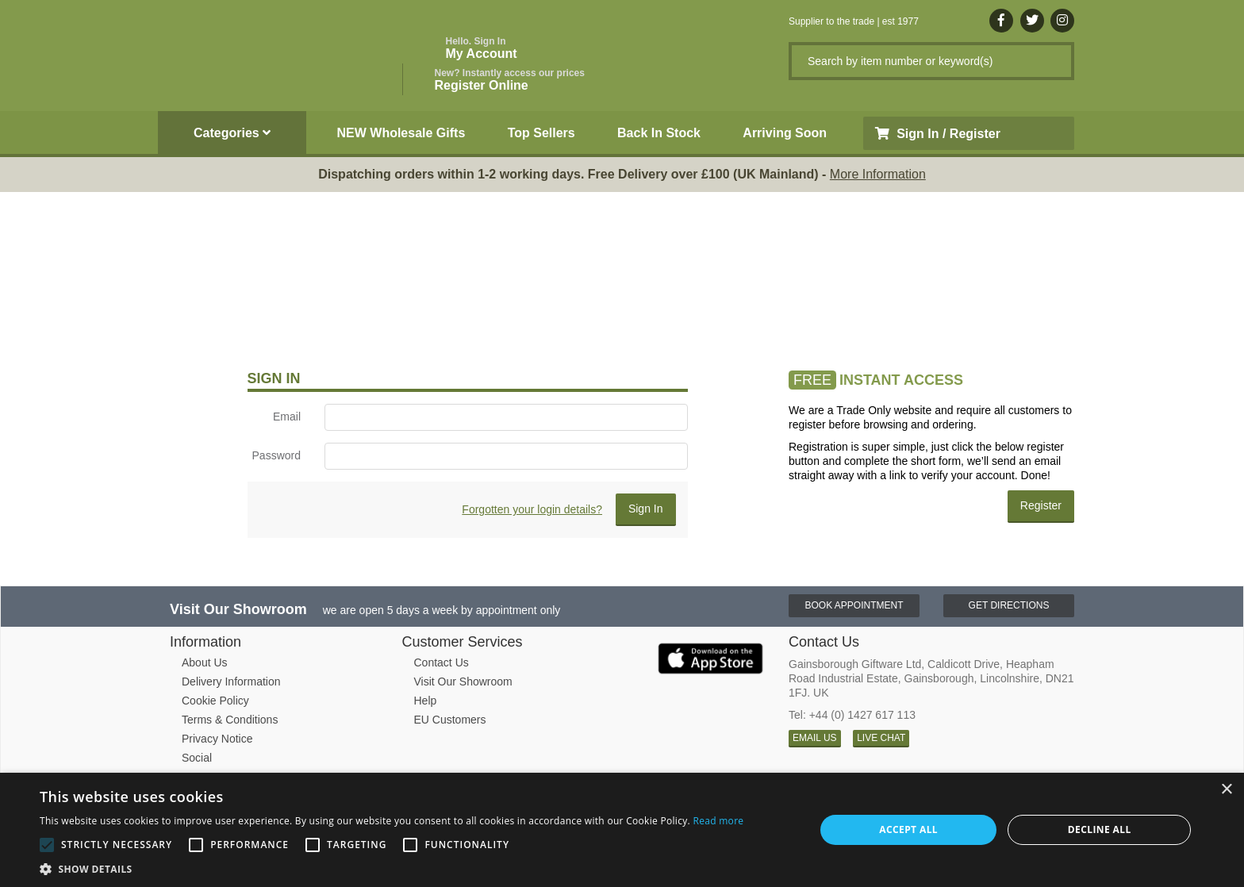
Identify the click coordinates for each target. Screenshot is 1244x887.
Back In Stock (659, 133)
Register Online (510, 79)
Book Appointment (853, 605)
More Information (878, 174)
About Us (205, 662)
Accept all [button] (908, 829)
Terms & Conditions (230, 719)
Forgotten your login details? (532, 509)
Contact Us (441, 662)
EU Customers (450, 719)
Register (1041, 505)
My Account (481, 48)
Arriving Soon (785, 133)
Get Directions (1009, 605)
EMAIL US (815, 737)
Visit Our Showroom (463, 681)
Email (287, 416)
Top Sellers (541, 133)
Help (425, 700)
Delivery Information (231, 681)
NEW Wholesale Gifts (401, 133)
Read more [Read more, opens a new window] (718, 820)
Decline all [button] (1099, 829)
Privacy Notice (217, 738)
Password (276, 455)
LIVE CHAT (881, 737)
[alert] (622, 830)
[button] (391, 868)
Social (197, 757)
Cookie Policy (215, 700)
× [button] (1226, 790)
